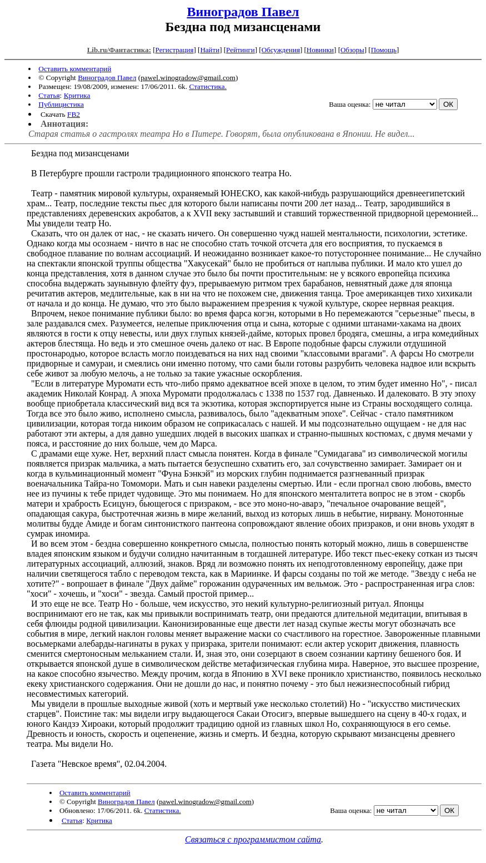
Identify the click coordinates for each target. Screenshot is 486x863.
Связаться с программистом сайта (253, 839)
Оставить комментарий (74, 69)
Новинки (320, 50)
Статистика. (208, 86)
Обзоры (352, 50)
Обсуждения (281, 50)
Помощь (384, 50)
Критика (77, 95)
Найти (209, 50)
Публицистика (61, 104)
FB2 (73, 114)
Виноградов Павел (243, 11)
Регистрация (175, 50)
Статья (48, 95)
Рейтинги (240, 50)
